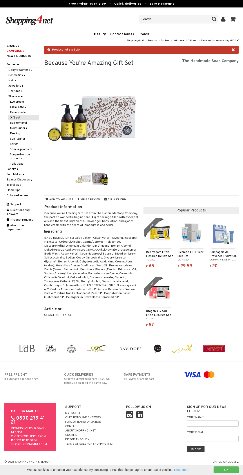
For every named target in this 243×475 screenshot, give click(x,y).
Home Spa (13, 190)
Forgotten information (83, 422)
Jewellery (16, 86)
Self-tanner (17, 139)
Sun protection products (20, 156)
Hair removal (18, 123)
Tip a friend (115, 199)
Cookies (71, 435)
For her (165, 40)
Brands (143, 34)
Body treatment (20, 70)
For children (16, 174)
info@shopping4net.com (29, 444)
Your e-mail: (196, 432)
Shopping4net (135, 40)
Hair (12, 80)
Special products (21, 149)
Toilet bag (17, 164)
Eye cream (17, 102)
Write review (89, 199)
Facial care (18, 107)
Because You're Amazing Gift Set (220, 40)
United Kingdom (226, 462)
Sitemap (43, 462)
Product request (20, 220)
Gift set (192, 40)
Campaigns (15, 51)
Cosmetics (17, 75)
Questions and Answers (18, 212)
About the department (15, 227)
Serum (14, 144)
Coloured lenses (17, 195)
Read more (181, 469)
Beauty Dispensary (19, 180)
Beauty (100, 34)
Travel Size (14, 185)
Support (14, 204)
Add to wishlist (59, 199)
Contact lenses (122, 34)
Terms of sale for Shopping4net (89, 444)
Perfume (15, 91)
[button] (233, 19)
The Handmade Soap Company (210, 61)
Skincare (178, 40)
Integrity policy (77, 439)
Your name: (195, 417)
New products (19, 56)
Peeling (15, 133)
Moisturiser (19, 128)
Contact (71, 426)
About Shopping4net (80, 431)
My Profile (73, 413)
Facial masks (18, 112)
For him (13, 169)
